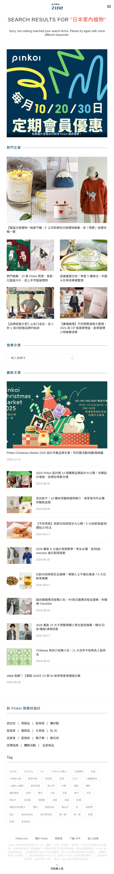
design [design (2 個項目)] (28, 771)
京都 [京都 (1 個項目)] (93, 771)
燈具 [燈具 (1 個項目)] (67, 800)
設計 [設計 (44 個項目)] (11, 814)
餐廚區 (25, 730)
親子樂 (40, 738)
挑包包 (11, 723)
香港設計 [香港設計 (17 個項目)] (26, 821)
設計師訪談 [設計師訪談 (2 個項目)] (27, 814)
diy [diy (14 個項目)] (42, 771)
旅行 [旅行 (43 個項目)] (76, 793)
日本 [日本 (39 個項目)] (88, 793)
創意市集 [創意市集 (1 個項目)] (33, 778)
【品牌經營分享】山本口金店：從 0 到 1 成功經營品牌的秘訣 (30, 326)
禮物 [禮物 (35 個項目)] (35, 807)
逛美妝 (25, 738)
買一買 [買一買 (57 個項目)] (77, 814)
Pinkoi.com (22, 838)
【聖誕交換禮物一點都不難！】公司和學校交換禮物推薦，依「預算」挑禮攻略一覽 (56, 230)
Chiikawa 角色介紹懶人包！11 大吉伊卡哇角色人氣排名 (71, 652)
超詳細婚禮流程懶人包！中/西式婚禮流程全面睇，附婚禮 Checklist (71, 602)
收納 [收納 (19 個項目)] (28, 793)
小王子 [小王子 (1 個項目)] (74, 778)
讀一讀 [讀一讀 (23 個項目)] (62, 814)
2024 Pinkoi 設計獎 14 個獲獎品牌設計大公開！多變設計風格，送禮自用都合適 (71, 475)
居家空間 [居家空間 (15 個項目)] (35, 786)
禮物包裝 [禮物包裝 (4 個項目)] (49, 807)
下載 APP (75, 838)
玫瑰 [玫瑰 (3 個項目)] (78, 800)
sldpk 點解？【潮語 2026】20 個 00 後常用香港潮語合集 (43, 675)
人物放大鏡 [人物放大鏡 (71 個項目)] (15, 778)
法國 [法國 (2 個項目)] (54, 800)
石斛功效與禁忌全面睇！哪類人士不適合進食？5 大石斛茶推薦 (71, 576)
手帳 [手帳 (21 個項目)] (64, 786)
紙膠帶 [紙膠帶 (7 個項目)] (89, 807)
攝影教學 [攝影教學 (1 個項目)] (14, 793)
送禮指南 (12, 745)
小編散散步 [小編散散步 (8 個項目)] (91, 778)
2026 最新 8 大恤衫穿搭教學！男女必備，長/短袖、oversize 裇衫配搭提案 (69, 551)
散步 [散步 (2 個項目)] (40, 793)
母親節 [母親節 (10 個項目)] (41, 800)
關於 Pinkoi (41, 838)
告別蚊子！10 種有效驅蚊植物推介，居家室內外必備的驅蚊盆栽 (70, 500)
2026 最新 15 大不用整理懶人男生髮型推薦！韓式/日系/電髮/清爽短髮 (70, 627)
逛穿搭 (40, 723)
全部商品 (48, 745)
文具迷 (40, 730)
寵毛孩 (54, 738)
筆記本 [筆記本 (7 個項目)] (65, 807)
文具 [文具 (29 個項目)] (52, 793)
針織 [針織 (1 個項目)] (11, 821)
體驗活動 (30, 745)
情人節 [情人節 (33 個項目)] (50, 786)
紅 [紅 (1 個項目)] (77, 807)
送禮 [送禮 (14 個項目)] (90, 814)
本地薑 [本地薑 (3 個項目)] (27, 800)
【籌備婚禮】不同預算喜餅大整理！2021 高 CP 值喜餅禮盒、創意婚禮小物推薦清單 (83, 328)
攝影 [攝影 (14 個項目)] (88, 786)
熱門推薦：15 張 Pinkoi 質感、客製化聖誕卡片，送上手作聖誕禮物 (30, 278)
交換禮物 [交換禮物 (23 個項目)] (78, 771)
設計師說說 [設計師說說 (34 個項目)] (46, 814)
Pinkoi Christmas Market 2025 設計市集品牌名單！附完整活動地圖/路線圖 (55, 452)
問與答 (58, 838)
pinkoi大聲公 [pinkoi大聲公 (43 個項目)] (59, 771)
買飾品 (25, 723)
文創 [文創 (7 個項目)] (64, 793)
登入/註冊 (93, 838)
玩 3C (54, 730)
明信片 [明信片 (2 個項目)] (12, 800)
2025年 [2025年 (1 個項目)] (13, 771)
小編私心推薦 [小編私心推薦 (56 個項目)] (16, 786)
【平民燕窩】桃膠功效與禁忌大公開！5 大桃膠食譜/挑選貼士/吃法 (71, 526)
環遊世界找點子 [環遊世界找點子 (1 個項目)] (17, 807)
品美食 (11, 738)
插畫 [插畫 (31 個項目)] (76, 786)
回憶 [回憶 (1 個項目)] (61, 778)
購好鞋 (54, 723)
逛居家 (11, 730)
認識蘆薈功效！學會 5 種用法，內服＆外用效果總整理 (83, 278)
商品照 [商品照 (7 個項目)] (48, 778)
